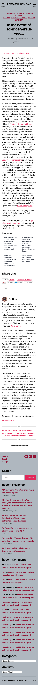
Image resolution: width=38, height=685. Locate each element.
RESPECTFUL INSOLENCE (19, 4)
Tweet (11, 279)
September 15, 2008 (25, 38)
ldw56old (6, 602)
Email (4, 459)
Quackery (19, 20)
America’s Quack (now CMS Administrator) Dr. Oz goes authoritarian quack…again (14, 518)
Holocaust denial (19, 17)
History (6, 17)
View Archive (8, 420)
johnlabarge (7, 625)
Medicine (31, 17)
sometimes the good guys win (16, 53)
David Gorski (15, 326)
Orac (12, 38)
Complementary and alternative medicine (19, 14)
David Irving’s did (25, 206)
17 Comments (20, 42)
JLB (3, 572)
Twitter (5, 456)
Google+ (5, 462)
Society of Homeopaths (12, 160)
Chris (4, 610)
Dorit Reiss (6, 617)
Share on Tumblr (24, 279)
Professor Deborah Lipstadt (21, 124)
